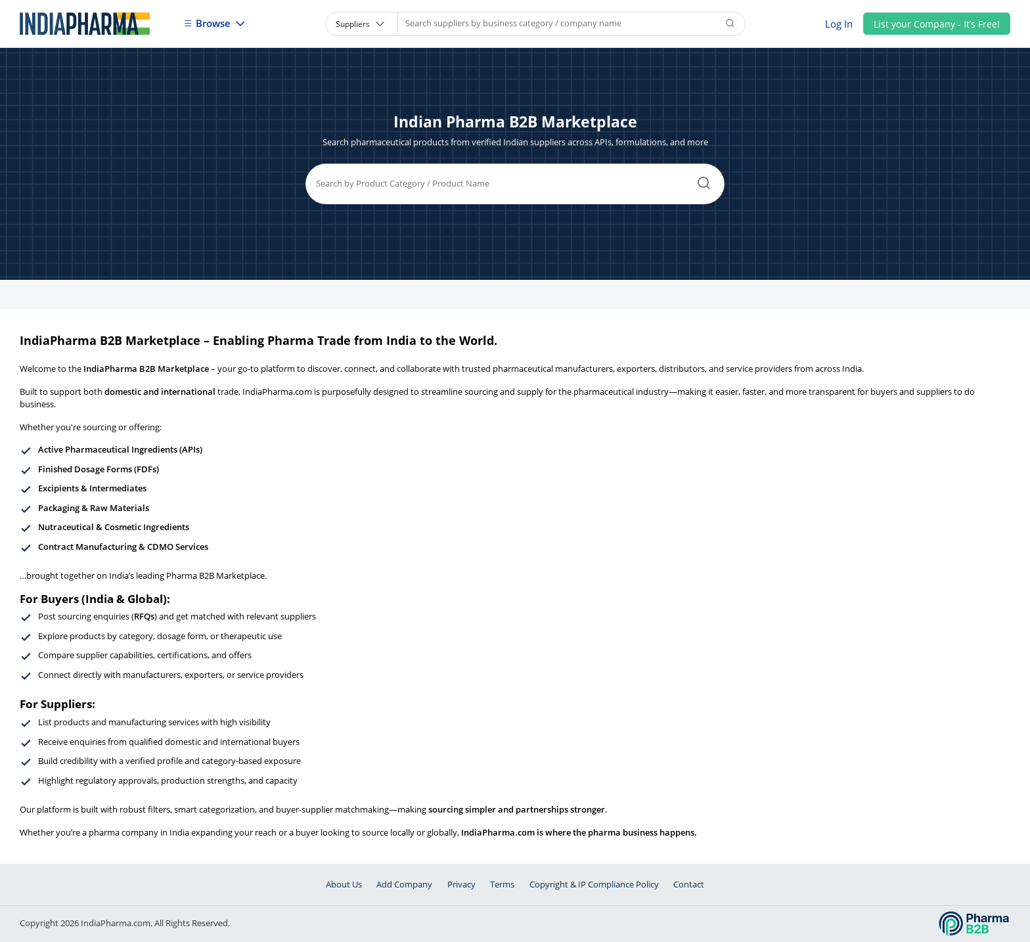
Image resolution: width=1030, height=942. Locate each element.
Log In (839, 23)
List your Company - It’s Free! (937, 24)
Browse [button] (208, 23)
